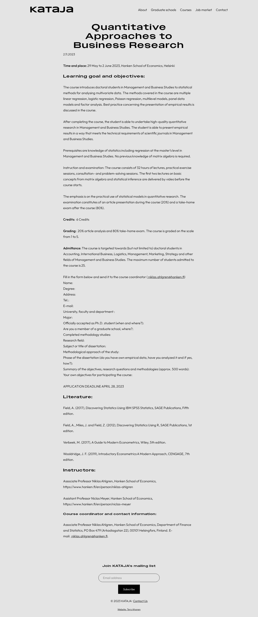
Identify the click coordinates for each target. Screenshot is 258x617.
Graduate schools (163, 10)
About (142, 10)
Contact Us (140, 601)
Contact (222, 10)
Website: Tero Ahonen (129, 609)
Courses (185, 10)
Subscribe (129, 589)
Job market (203, 10)
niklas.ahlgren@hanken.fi (166, 277)
